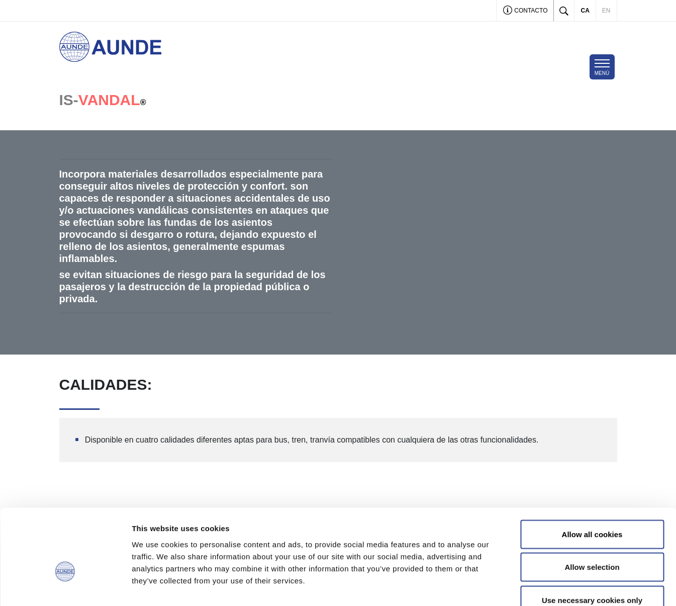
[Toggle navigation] (602, 66)
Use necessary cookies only (592, 540)
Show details (527, 586)
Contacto (525, 11)
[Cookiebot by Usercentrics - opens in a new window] (65, 586)
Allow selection (591, 507)
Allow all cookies (592, 474)
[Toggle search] (564, 10)
